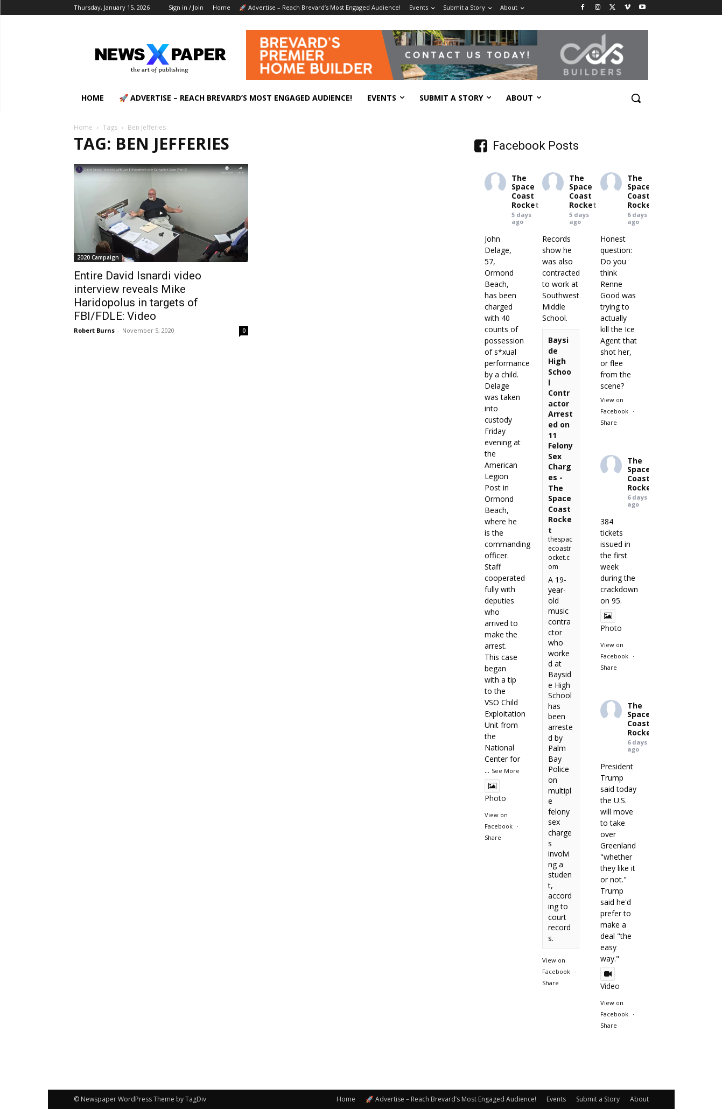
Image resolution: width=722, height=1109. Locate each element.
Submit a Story (598, 1099)
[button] (636, 98)
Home (83, 127)
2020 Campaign (98, 257)
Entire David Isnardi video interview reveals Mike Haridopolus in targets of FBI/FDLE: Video (137, 295)
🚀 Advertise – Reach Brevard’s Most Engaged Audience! (451, 1099)
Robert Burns (94, 330)
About (639, 1099)
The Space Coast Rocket (525, 191)
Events (556, 1099)
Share (493, 837)
